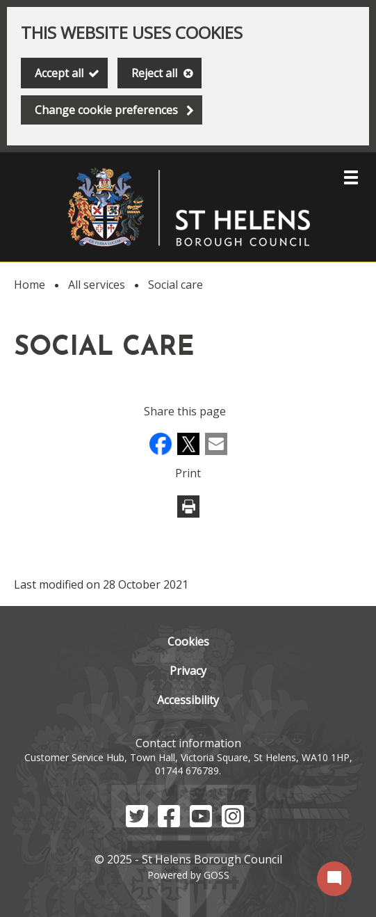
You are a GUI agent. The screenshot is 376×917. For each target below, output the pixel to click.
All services (96, 284)
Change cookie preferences (106, 110)
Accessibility (188, 700)
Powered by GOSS (188, 875)
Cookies (188, 641)
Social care (175, 284)
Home (29, 284)
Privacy (188, 670)
